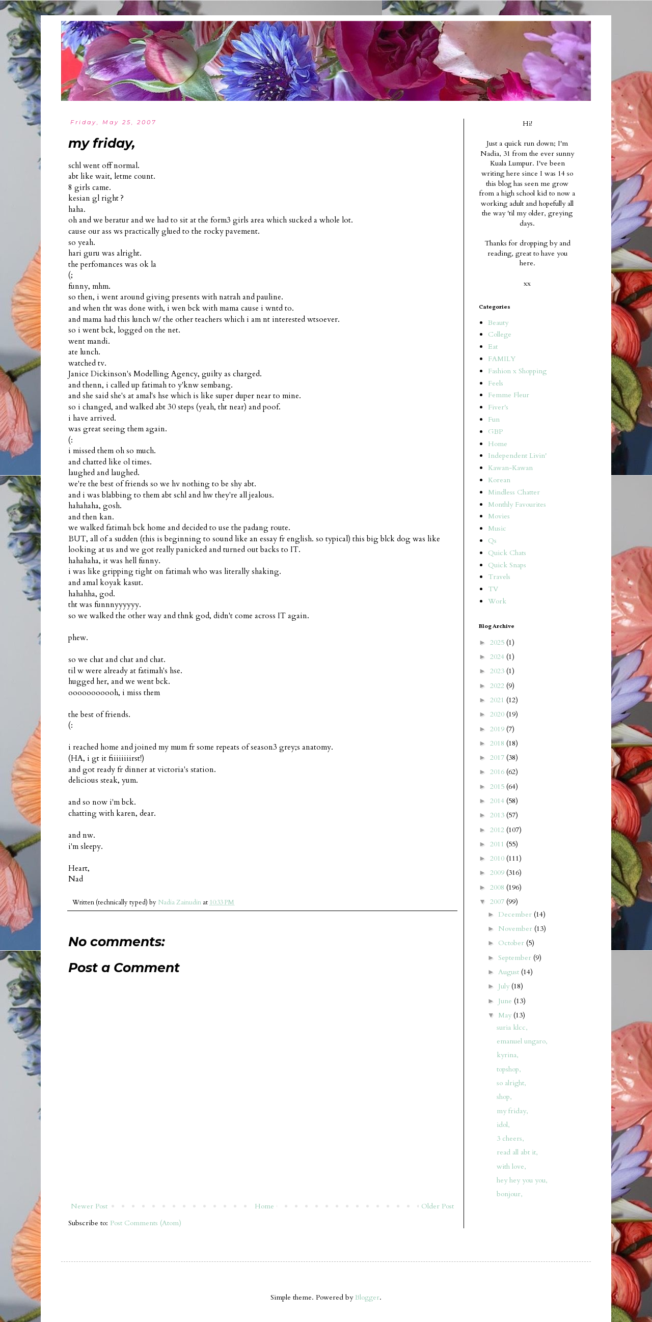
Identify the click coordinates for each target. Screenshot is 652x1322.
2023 (498, 671)
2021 (498, 700)
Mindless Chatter (514, 492)
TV (493, 589)
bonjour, (510, 1194)
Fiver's (498, 407)
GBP (495, 431)
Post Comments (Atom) (145, 1223)
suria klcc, (512, 1027)
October (512, 943)
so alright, (511, 1083)
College (499, 334)
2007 (498, 901)
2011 (498, 844)
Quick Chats (507, 553)
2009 (498, 872)
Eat (493, 346)
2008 (498, 887)
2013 (498, 815)
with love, (511, 1166)
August (509, 972)
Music (497, 528)
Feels (495, 383)
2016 (498, 772)
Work (497, 601)
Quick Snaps (507, 565)
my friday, (512, 1111)
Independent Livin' (517, 455)
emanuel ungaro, (522, 1041)
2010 (498, 858)
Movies (499, 516)
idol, (503, 1125)
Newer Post (89, 1206)
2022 (498, 686)
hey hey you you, (522, 1180)
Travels (499, 577)
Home (264, 1206)
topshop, (509, 1069)
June (506, 1001)
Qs (492, 540)
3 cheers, (510, 1138)
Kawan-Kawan (510, 468)
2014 (498, 801)
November (516, 928)
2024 (498, 657)
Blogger (367, 1297)
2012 (498, 830)
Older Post (437, 1206)
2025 (498, 642)
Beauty (498, 322)
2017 (498, 757)
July (504, 986)
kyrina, (508, 1055)
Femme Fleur (508, 395)
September (515, 957)
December (516, 914)
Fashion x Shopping (517, 371)
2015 (498, 786)
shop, (504, 1096)
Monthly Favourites (517, 504)
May (505, 1015)
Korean (499, 480)
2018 (498, 743)
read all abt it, (517, 1152)
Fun (494, 419)
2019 (498, 729)
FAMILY (501, 359)
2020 (498, 714)
